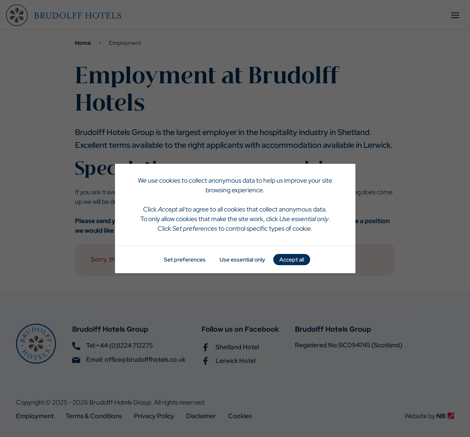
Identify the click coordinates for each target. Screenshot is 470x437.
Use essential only (242, 259)
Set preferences (185, 259)
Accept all (291, 259)
